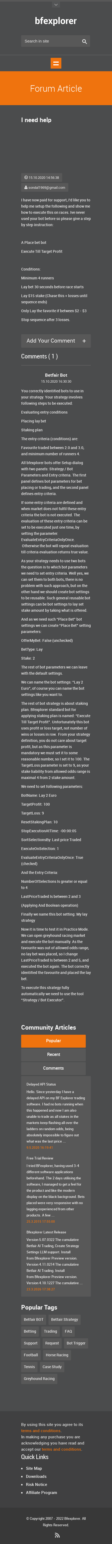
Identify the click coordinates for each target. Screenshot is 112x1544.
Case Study (52, 1367)
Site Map (34, 1469)
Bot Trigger (76, 1343)
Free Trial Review (40, 1158)
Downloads (36, 1477)
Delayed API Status (41, 1084)
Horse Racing (57, 1355)
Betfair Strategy (64, 1320)
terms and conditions (41, 1431)
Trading (50, 1331)
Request (52, 1343)
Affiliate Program (41, 1493)
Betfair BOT (33, 1320)
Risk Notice (36, 1485)
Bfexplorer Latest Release (46, 1232)
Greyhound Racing (39, 1379)
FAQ (68, 1331)
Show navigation (56, 63)
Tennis (29, 1367)
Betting (30, 1331)
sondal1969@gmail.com (44, 188)
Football (31, 1355)
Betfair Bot (56, 375)
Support (31, 1343)
